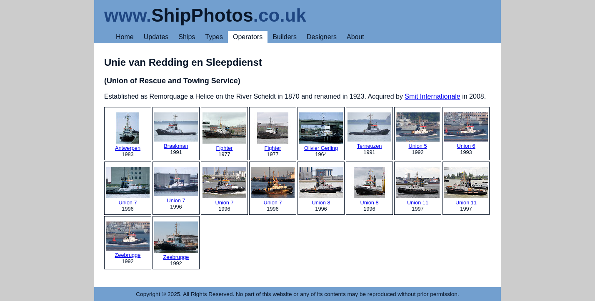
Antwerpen (128, 131)
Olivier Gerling (321, 131)
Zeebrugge (128, 239)
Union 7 (128, 186)
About (355, 36)
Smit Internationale (432, 96)
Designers (322, 36)
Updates (156, 36)
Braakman (176, 130)
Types (214, 36)
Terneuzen (369, 130)
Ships (186, 36)
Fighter (224, 131)
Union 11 (418, 186)
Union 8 (321, 186)
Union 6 (466, 130)
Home (125, 36)
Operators (247, 36)
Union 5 (418, 130)
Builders (284, 36)
